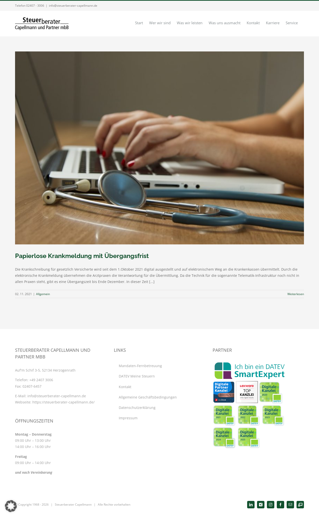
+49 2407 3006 (41, 379)
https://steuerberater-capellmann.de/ (63, 402)
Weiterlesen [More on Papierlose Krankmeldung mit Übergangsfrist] (295, 294)
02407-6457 (31, 386)
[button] (11, 506)
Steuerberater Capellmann (73, 504)
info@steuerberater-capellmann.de (73, 5)
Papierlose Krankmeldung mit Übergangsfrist (82, 255)
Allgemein (43, 294)
